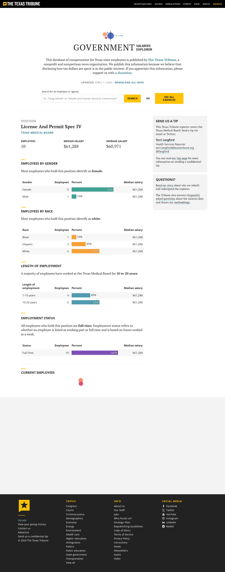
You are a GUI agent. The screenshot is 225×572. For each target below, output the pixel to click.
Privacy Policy (122, 538)
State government (76, 554)
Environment (73, 530)
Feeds (117, 546)
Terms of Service (123, 534)
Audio (117, 554)
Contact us (24, 528)
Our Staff (119, 510)
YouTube (169, 514)
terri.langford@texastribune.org (175, 147)
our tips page (180, 158)
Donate (22, 520)
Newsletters (121, 550)
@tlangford (162, 151)
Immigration (73, 542)
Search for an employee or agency (60, 91)
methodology (182, 202)
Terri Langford (165, 140)
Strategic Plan (122, 522)
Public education (76, 550)
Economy (71, 522)
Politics (70, 546)
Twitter (168, 510)
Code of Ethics (122, 530)
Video (117, 558)
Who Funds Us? (123, 518)
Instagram (170, 518)
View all (70, 562)
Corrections (120, 542)
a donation (123, 73)
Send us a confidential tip (33, 536)
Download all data (129, 82)
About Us (119, 506)
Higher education (76, 538)
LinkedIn (169, 522)
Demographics (74, 518)
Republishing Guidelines (128, 526)
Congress (71, 506)
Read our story (164, 185)
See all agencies (169, 98)
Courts (70, 510)
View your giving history (32, 524)
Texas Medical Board (37, 132)
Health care (72, 534)
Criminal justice (75, 514)
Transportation (74, 558)
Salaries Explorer (144, 47)
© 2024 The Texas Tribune (33, 540)
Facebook (169, 506)
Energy (70, 526)
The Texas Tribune (162, 60)
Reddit (168, 526)
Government (104, 47)
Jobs (116, 514)
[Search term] (83, 98)
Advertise (23, 532)
